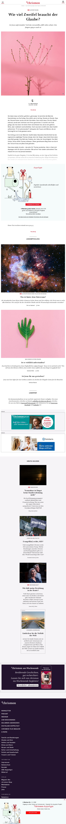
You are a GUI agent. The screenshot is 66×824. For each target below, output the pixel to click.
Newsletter (6, 711)
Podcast (4, 714)
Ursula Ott (31, 606)
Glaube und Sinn (7, 740)
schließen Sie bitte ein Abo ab (42, 401)
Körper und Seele (7, 747)
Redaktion (5, 797)
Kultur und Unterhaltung (10, 750)
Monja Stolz (31, 511)
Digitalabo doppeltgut (10, 726)
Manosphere (34, 487)
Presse (3, 787)
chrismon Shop (6, 782)
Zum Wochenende (8, 720)
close (64, 799)
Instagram (54, 403)
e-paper (4, 732)
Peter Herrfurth (34, 103)
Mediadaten (5, 785)
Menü (2, 3)
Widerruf (4, 772)
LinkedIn (36, 405)
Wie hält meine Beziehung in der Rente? (33, 589)
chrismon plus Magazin (10, 729)
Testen (57, 2)
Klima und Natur (7, 745)
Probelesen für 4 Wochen (33, 204)
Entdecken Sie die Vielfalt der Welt (33, 634)
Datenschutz (5, 765)
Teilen (32, 110)
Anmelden (63, 2)
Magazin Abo (5, 780)
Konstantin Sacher (31, 557)
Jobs (3, 789)
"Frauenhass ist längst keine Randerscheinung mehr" (33, 492)
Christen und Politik (33, 538)
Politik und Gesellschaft (9, 752)
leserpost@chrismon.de (28, 403)
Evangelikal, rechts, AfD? (33, 541)
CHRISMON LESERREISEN (33, 630)
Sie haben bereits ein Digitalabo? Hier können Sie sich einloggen (33, 217)
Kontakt (4, 767)
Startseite (23, 5)
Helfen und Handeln (8, 742)
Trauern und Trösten (8, 755)
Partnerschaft (34, 585)
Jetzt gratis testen (33, 812)
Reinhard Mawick (33, 382)
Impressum (5, 762)
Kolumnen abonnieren (10, 723)
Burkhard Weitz (30, 370)
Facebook (27, 405)
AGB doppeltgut (6, 770)
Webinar (4, 717)
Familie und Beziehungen (10, 738)
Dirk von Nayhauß (30, 305)
